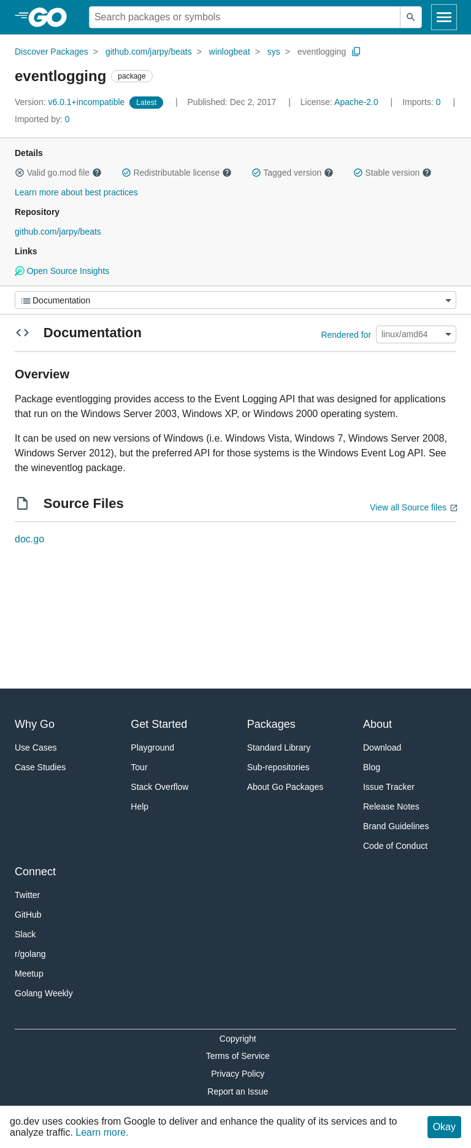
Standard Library (279, 747)
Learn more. (101, 1132)
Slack (25, 934)
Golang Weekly (44, 993)
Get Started (159, 724)
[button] (20, 173)
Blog (371, 767)
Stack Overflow (159, 787)
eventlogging (321, 52)
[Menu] (235, 300)
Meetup (29, 973)
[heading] (52, 17)
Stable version (392, 173)
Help (139, 806)
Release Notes (391, 806)
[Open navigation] (444, 17)
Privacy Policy (237, 1074)
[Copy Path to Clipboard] (356, 51)
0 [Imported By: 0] (42, 119)
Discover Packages (51, 52)
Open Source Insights (62, 271)
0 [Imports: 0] (422, 102)
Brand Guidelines (396, 826)
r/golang (30, 954)
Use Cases (35, 747)
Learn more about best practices (76, 192)
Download (382, 747)
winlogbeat (229, 52)
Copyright (238, 1039)
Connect (35, 871)
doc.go (29, 539)
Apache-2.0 (356, 102)
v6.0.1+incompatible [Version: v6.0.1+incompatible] (71, 102)
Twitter (27, 895)
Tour (139, 767)
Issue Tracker (389, 787)
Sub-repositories (278, 767)
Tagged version (292, 173)
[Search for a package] (244, 17)
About (377, 724)
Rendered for (346, 334)
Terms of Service (238, 1056)
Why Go (35, 724)
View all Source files (408, 507)
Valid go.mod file (58, 173)
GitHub (28, 915)
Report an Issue (237, 1091)
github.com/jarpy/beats (148, 52)
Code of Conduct (395, 846)
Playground (152, 747)
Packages (271, 724)
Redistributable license (176, 173)
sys (273, 52)
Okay (444, 1127)
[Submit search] (411, 17)
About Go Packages (285, 787)
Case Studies (40, 767)
